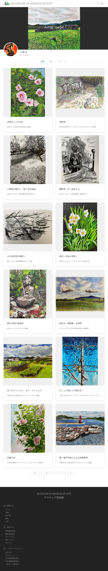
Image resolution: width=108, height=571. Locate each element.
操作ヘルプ (9, 540)
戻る (36, 473)
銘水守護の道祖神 (15, 323)
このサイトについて (13, 548)
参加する (9, 527)
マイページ (9, 537)
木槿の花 (11, 457)
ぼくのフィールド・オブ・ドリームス (24, 390)
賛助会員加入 (10, 534)
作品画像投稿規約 (12, 561)
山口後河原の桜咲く (16, 256)
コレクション (10, 555)
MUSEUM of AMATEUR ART (29, 3)
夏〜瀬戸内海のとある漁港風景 (73, 457)
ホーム (7, 510)
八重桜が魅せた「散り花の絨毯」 (22, 189)
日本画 (7, 515)
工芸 (7, 521)
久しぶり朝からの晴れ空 (70, 390)
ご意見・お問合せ (12, 564)
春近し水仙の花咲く (68, 256)
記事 (50, 61)
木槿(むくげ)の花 (15, 122)
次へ (72, 473)
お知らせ (8, 552)
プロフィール (62, 61)
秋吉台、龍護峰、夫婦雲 (70, 323)
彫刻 (7, 518)
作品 (42, 61)
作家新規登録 (10, 531)
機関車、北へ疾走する (69, 189)
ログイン (8, 543)
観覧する (9, 506)
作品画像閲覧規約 (12, 558)
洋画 (7, 512)
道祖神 (62, 122)
